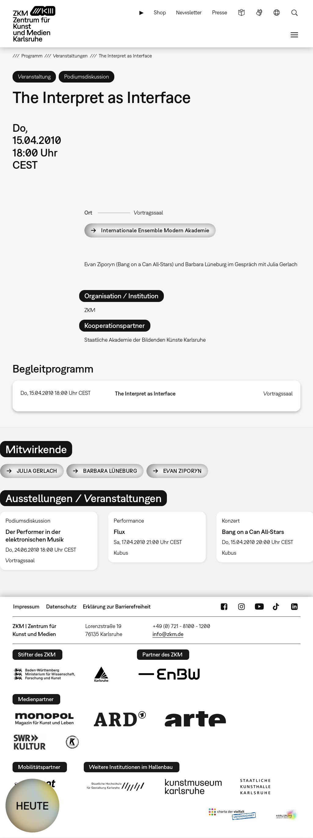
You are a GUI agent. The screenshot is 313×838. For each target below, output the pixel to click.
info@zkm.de (168, 634)
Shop (160, 12)
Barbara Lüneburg (110, 471)
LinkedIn (294, 607)
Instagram (241, 607)
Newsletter (189, 12)
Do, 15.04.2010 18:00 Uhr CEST (55, 393)
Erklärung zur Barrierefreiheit (117, 606)
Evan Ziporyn (182, 471)
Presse (219, 12)
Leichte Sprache (241, 13)
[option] (157, 537)
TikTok (277, 607)
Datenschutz (61, 606)
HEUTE (32, 805)
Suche (294, 13)
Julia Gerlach (37, 471)
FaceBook (224, 607)
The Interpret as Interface (145, 393)
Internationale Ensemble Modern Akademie (155, 230)
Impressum (26, 606)
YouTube (259, 607)
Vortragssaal (148, 212)
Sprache (277, 13)
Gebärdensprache (259, 13)
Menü (294, 35)
